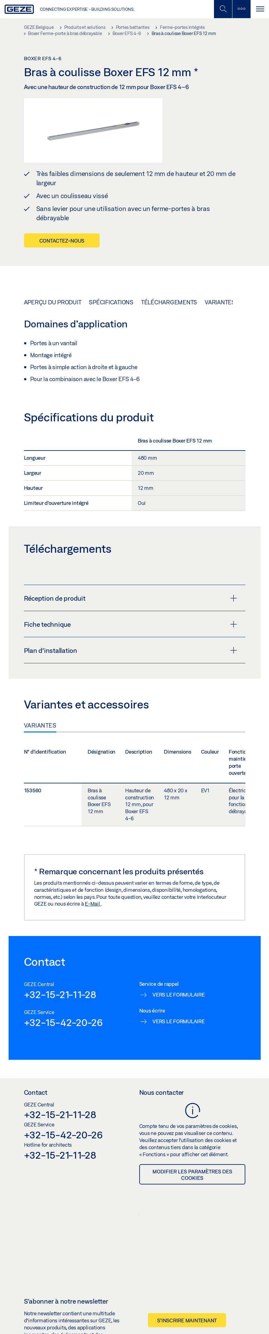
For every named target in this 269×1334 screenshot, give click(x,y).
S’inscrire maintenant (187, 1320)
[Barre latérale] (241, 9)
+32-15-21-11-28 (60, 994)
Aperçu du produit (52, 302)
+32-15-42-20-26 (63, 1022)
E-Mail (93, 904)
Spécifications (111, 302)
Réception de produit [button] (130, 598)
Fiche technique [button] (130, 624)
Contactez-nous (62, 241)
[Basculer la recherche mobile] (223, 9)
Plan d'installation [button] (130, 650)
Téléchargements (169, 302)
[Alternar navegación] (260, 9)
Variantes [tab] (40, 725)
